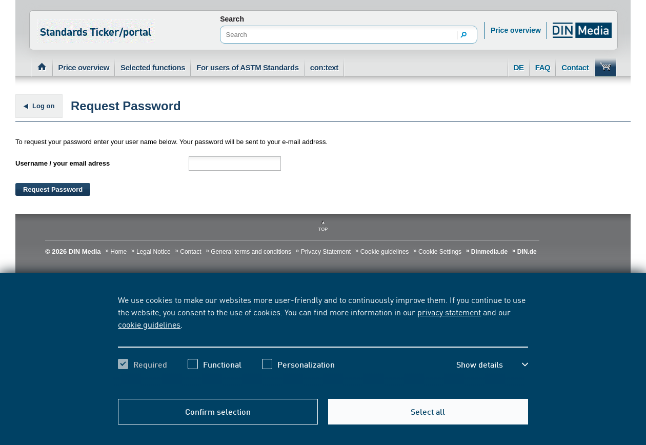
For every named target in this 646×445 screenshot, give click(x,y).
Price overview (516, 30)
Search (232, 19)
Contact (575, 67)
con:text (324, 67)
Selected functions (152, 67)
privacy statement (449, 311)
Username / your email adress (62, 163)
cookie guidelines (149, 324)
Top (323, 229)
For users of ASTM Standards (247, 67)
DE (519, 67)
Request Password (53, 189)
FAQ (543, 67)
